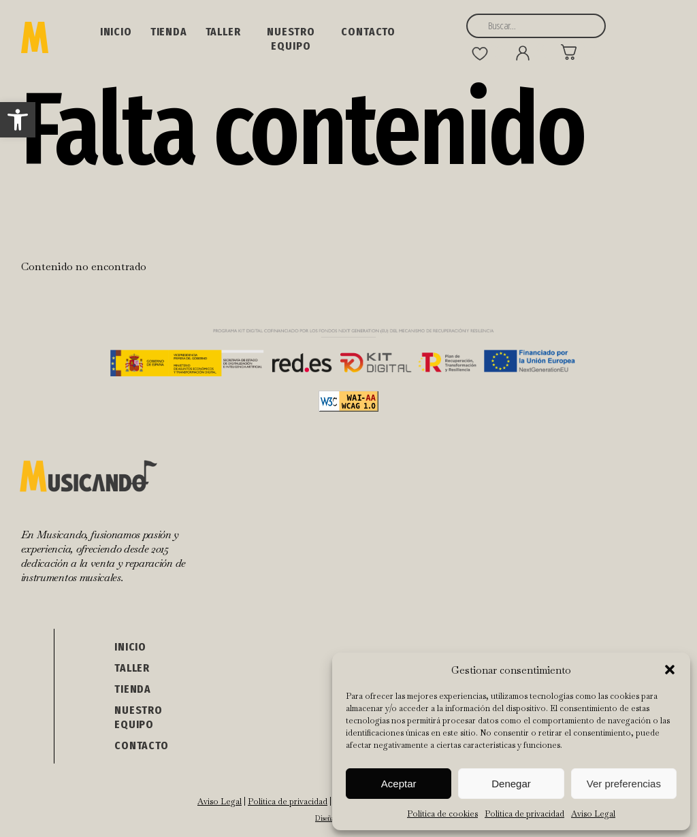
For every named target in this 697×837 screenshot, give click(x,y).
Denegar (511, 783)
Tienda (168, 31)
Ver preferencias (624, 783)
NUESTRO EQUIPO (291, 38)
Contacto (368, 31)
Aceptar (399, 783)
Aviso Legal (593, 813)
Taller (223, 31)
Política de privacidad (524, 813)
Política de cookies (442, 813)
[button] (17, 119)
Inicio (116, 31)
